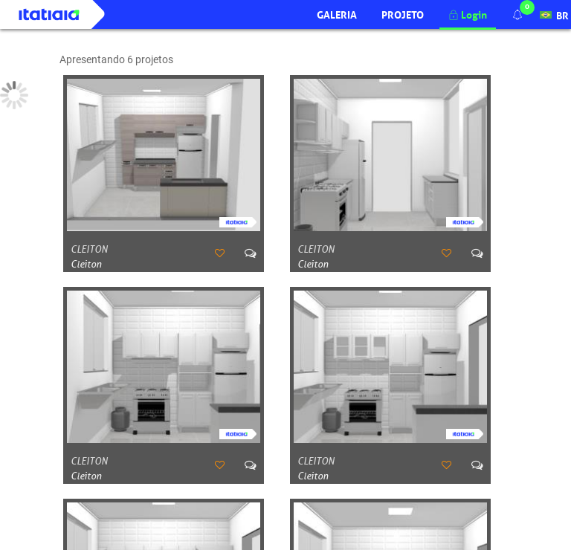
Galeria (337, 13)
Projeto (402, 13)
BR (554, 13)
